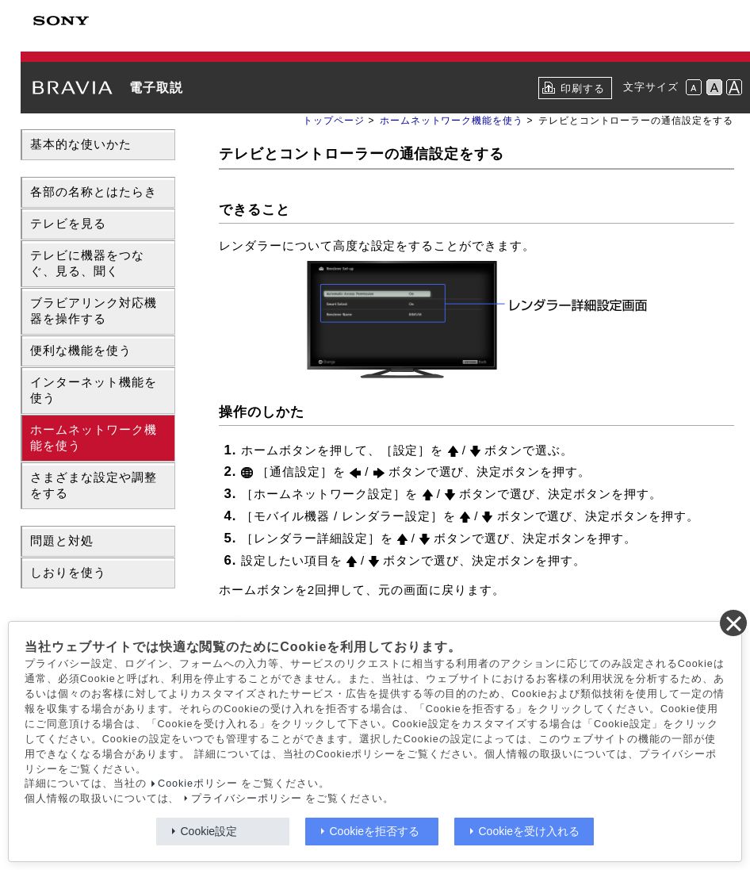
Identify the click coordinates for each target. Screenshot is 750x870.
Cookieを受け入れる (529, 831)
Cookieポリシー (198, 783)
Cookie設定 (209, 831)
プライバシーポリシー (246, 798)
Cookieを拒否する (375, 831)
